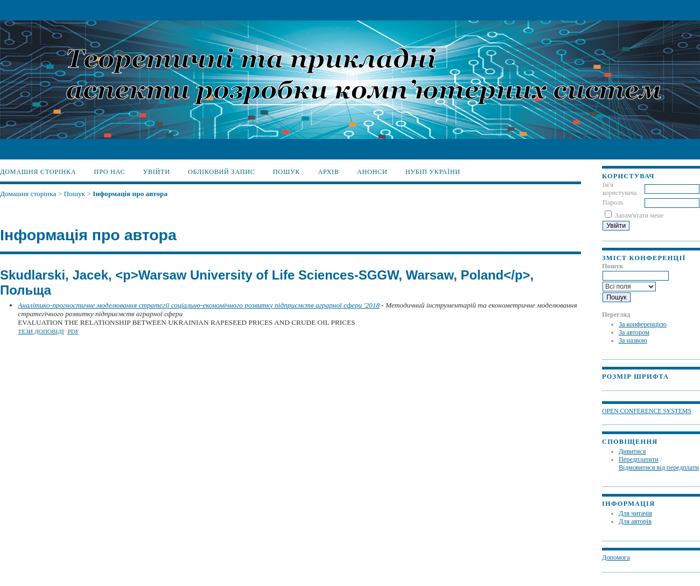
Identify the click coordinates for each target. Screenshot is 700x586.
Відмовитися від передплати (659, 467)
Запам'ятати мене (639, 215)
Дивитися (632, 451)
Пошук (286, 172)
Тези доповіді (41, 331)
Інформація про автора (130, 194)
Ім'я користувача (620, 189)
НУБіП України (432, 172)
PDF (73, 331)
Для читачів (635, 513)
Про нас (109, 172)
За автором (634, 332)
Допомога (616, 557)
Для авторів (635, 521)
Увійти (156, 172)
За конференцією (643, 324)
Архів (328, 172)
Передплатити (639, 459)
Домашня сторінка (38, 172)
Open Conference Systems (646, 411)
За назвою (633, 340)
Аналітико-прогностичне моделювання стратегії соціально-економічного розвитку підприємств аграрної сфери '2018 (199, 305)
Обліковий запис (221, 172)
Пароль (613, 202)
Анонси (372, 172)
